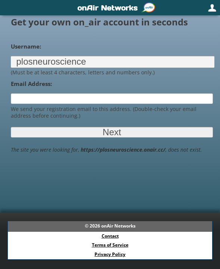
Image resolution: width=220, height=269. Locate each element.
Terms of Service (110, 245)
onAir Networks (118, 226)
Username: (26, 46)
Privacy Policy (110, 254)
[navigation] (110, 7)
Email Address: (31, 83)
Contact (110, 236)
